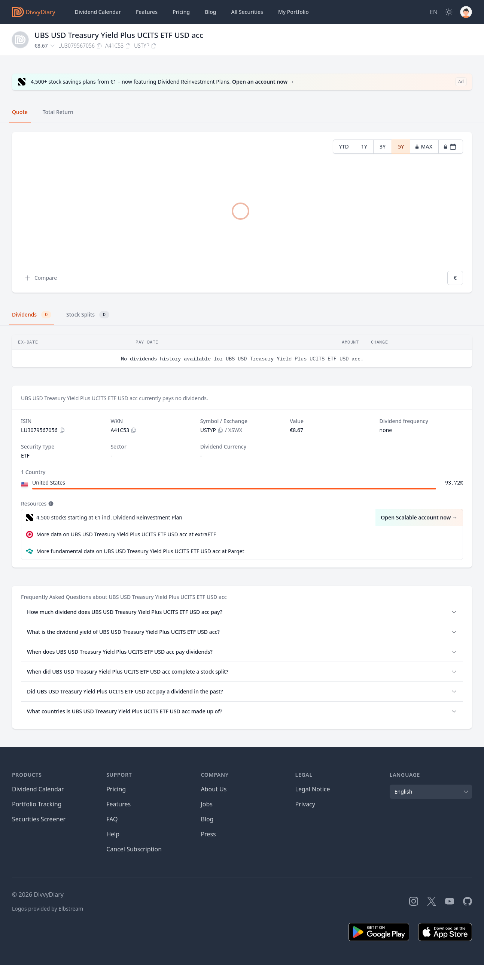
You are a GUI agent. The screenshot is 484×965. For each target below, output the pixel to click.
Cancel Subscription (134, 849)
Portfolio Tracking (36, 804)
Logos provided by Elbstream (47, 908)
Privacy (305, 804)
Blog (207, 819)
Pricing (181, 11)
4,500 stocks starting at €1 (109, 517)
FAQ (112, 819)
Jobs (207, 804)
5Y (401, 146)
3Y (383, 146)
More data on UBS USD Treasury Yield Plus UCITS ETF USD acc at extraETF (126, 534)
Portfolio (293, 12)
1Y (364, 146)
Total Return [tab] (58, 112)
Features (147, 11)
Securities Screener (39, 819)
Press (208, 834)
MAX (423, 146)
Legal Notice (312, 789)
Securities (247, 12)
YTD (344, 146)
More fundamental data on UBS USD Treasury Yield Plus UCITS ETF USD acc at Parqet (140, 551)
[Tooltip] (50, 504)
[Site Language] (434, 12)
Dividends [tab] (31, 314)
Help (112, 834)
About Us (213, 789)
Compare (40, 278)
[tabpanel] (242, 212)
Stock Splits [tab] (87, 314)
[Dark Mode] (449, 12)
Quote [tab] (20, 112)
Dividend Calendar (98, 11)
